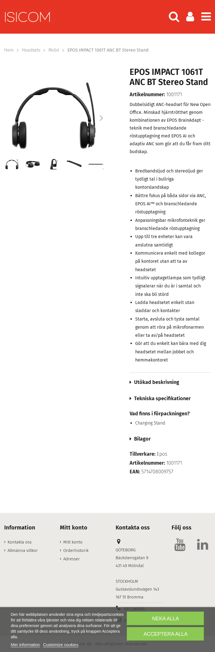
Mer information (25, 644)
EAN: (135, 472)
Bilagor (142, 439)
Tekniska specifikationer (162, 398)
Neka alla (165, 618)
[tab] (170, 382)
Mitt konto (73, 542)
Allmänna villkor (23, 550)
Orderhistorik (75, 550)
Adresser (71, 558)
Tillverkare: (142, 454)
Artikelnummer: (147, 95)
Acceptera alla (166, 634)
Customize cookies (60, 644)
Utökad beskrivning (156, 382)
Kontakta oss (20, 542)
